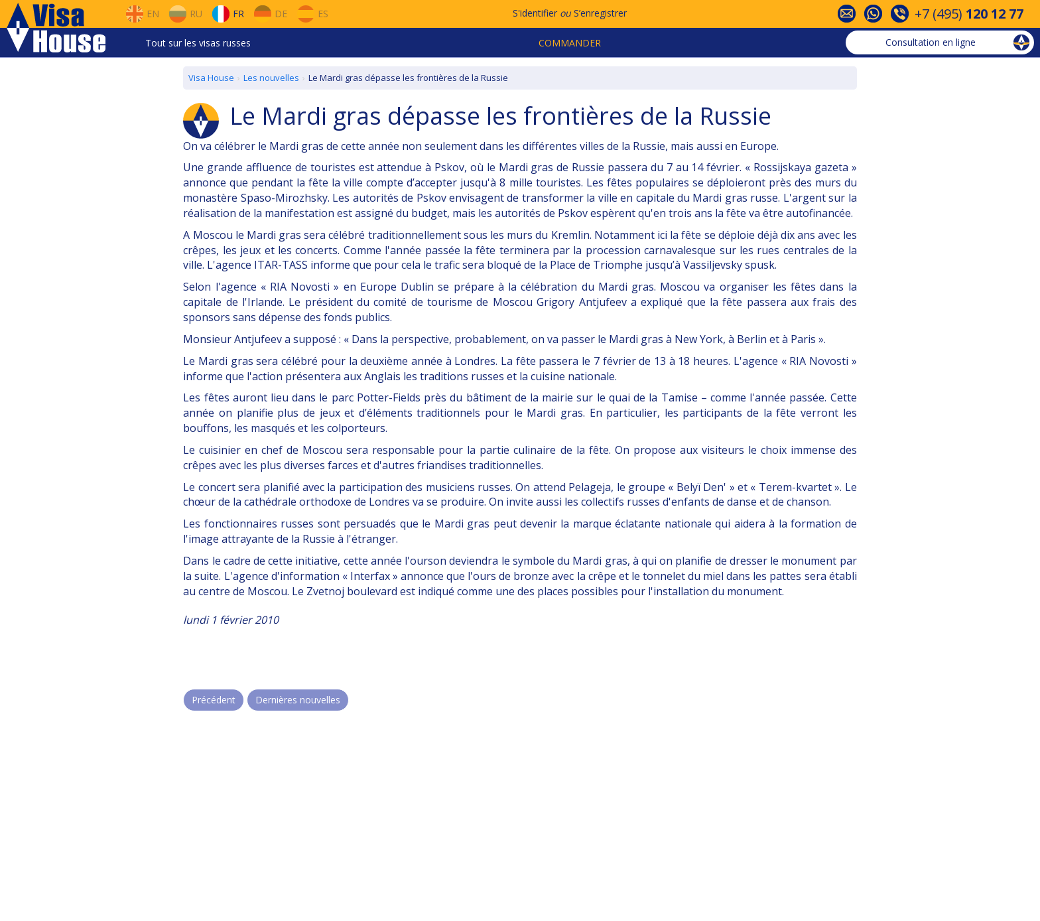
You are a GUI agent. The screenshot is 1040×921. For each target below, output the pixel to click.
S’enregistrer (600, 13)
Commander (570, 42)
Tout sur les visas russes (198, 42)
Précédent (213, 699)
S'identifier (535, 13)
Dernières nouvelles (297, 699)
